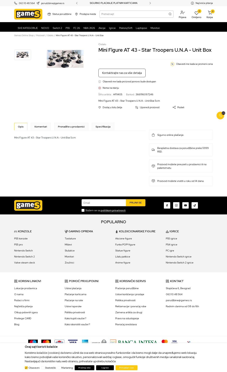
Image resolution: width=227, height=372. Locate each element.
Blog (16, 324)
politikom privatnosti (113, 210)
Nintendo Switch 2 (24, 256)
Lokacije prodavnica (25, 288)
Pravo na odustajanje (127, 318)
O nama (18, 294)
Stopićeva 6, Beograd (178, 288)
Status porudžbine (61, 14)
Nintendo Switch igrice (179, 256)
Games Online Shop (24, 35)
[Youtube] (185, 205)
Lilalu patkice (122, 256)
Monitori (69, 256)
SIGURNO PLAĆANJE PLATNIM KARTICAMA (113, 3)
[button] (182, 14)
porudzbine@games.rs (52, 3)
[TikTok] (195, 205)
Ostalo (50, 35)
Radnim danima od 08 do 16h (182, 306)
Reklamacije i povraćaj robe (130, 306)
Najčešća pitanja (204, 3)
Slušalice (70, 250)
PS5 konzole (21, 238)
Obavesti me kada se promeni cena (194, 64)
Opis (21, 126)
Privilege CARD (22, 318)
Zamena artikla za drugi (128, 312)
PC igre (170, 250)
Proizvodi (40, 35)
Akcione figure (123, 238)
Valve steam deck (24, 262)
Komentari (41, 126)
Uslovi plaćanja (73, 288)
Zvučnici (69, 262)
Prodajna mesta (88, 14)
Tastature (70, 238)
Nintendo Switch (23, 250)
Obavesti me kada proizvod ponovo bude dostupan (129, 81)
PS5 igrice (171, 238)
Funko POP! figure (125, 244)
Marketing (67, 368)
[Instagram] (176, 205)
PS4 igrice (171, 244)
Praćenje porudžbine (127, 288)
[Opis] (20, 126)
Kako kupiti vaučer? (75, 318)
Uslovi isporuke (73, 306)
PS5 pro (18, 244)
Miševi (68, 244)
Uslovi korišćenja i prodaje (129, 294)
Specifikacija (103, 126)
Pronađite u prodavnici (71, 126)
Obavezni (34, 368)
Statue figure (122, 250)
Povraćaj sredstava (126, 324)
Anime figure (122, 262)
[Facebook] (167, 205)
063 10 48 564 (27, 3)
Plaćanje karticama (75, 294)
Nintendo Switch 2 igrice (179, 262)
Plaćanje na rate (74, 300)
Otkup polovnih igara (26, 312)
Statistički (50, 368)
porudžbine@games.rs (179, 300)
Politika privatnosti (75, 312)
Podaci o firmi (21, 300)
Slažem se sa (105, 210)
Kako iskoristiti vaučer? (77, 324)
